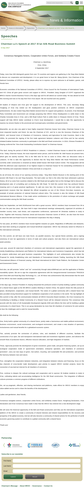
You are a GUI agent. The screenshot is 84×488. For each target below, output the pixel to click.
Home (3, 28)
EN (77, 3)
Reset (35, 477)
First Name (7, 461)
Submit (13, 477)
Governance (37, 486)
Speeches (30, 28)
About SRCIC (25, 486)
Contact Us (48, 486)
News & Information (16, 28)
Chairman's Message (10, 486)
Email (5, 471)
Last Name (7, 466)
